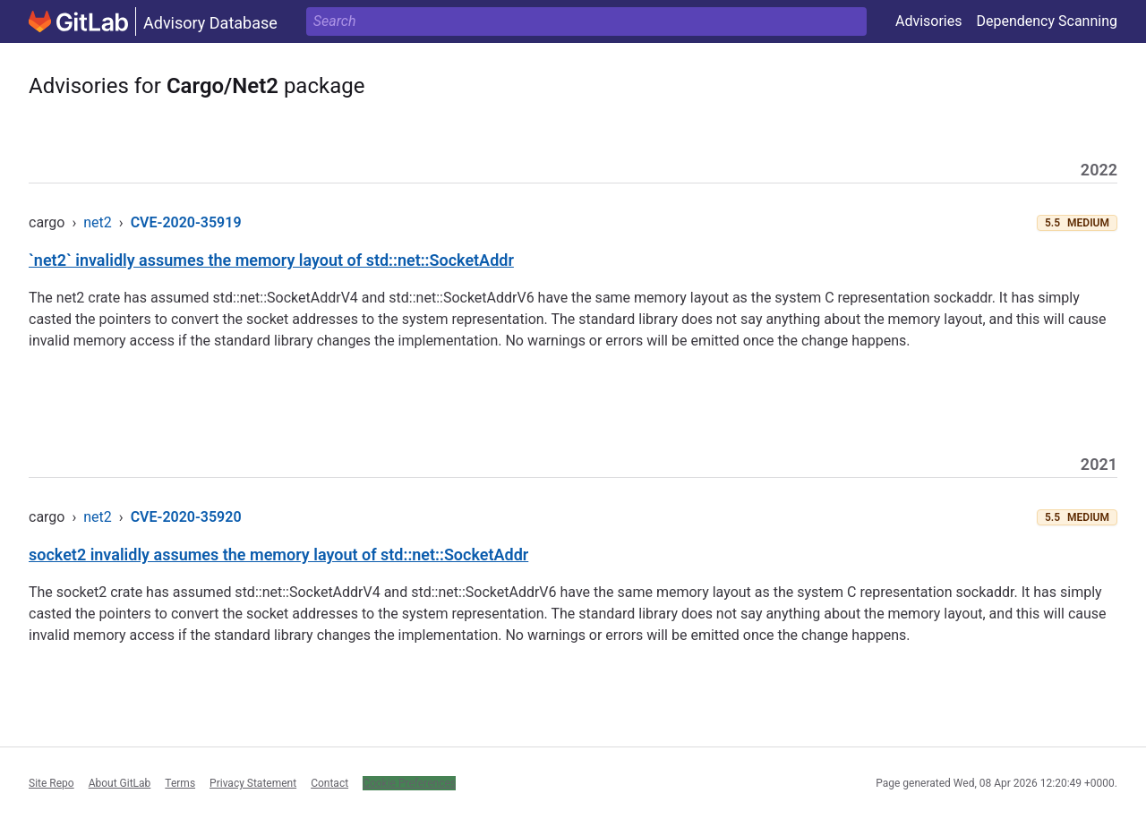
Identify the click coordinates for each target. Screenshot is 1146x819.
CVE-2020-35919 (186, 222)
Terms (180, 783)
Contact (329, 783)
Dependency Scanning (1046, 21)
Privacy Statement (253, 783)
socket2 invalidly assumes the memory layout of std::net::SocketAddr (278, 554)
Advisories (928, 21)
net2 (97, 222)
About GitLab (120, 783)
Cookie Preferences (409, 783)
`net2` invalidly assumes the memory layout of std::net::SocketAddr (271, 260)
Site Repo (51, 783)
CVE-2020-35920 (186, 516)
